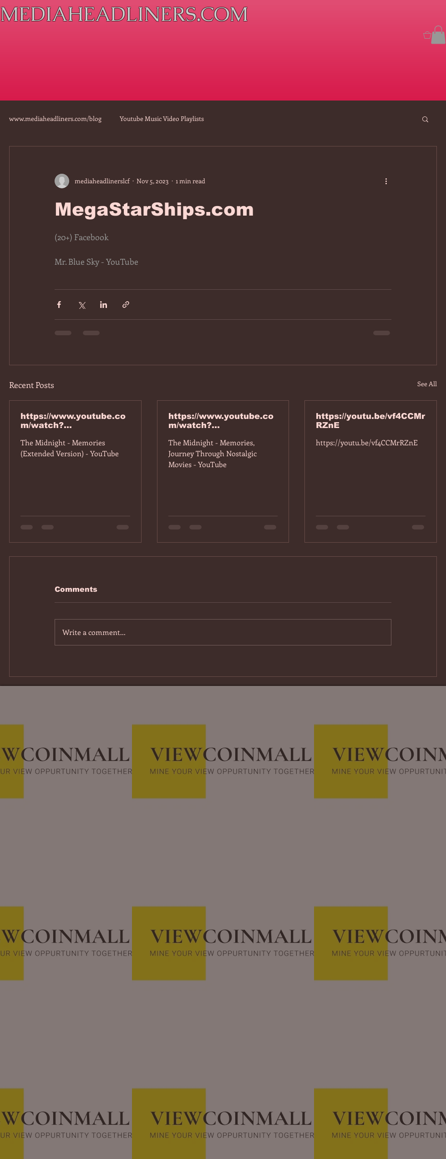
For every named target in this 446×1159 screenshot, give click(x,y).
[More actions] (385, 181)
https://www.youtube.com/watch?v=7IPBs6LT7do (73, 421)
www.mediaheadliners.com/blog (55, 118)
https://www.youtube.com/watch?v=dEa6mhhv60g (221, 421)
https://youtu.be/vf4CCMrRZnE (370, 421)
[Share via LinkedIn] (103, 304)
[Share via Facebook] (59, 304)
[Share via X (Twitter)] (81, 304)
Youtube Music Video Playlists (162, 118)
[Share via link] (126, 304)
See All (427, 383)
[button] (438, 34)
